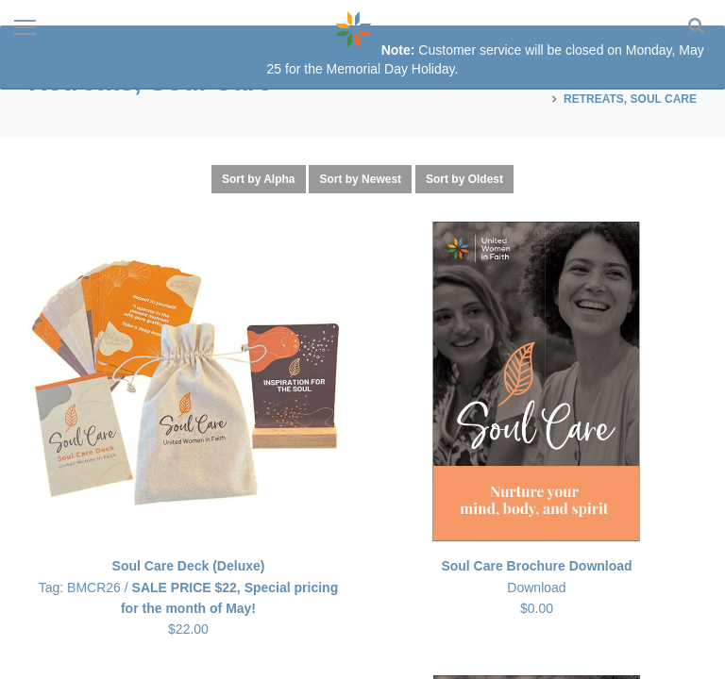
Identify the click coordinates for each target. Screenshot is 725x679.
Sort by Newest (360, 179)
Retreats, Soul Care (630, 99)
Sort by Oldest (464, 179)
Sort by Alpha (258, 179)
